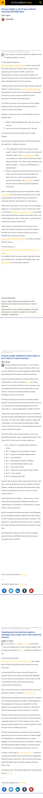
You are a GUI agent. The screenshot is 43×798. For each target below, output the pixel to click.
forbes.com (24, 574)
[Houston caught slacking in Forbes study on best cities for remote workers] (21, 334)
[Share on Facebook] (4, 590)
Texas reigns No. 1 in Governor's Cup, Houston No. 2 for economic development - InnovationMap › (18, 313)
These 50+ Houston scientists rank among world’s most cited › (18, 301)
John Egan (9, 19)
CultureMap (22, 584)
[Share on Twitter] (11, 590)
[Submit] (40, 2)
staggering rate (30, 693)
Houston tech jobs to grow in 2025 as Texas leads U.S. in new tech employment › (19, 305)
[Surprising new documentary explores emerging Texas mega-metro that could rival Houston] (21, 611)
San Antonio (25, 644)
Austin (16, 644)
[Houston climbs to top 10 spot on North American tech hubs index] (21, 36)
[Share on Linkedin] (17, 590)
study (29, 382)
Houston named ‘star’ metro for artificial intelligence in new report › (20, 309)
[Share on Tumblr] (24, 590)
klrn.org (9, 773)
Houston (21, 650)
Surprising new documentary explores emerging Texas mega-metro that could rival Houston (21, 634)
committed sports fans (25, 752)
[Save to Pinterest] (31, 590)
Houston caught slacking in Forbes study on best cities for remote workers (20, 356)
